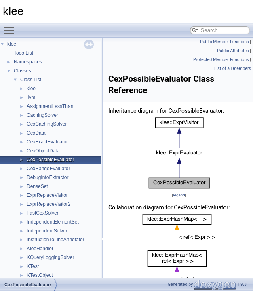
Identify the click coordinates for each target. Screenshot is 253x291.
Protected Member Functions (221, 59)
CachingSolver (42, 115)
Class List (30, 79)
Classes (22, 71)
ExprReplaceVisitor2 (49, 204)
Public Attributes (233, 50)
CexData (36, 133)
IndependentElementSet (53, 222)
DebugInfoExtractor (47, 177)
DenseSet (37, 186)
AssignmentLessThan (50, 106)
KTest (33, 266)
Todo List (23, 53)
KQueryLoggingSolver (50, 257)
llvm (31, 97)
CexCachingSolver (47, 124)
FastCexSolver (43, 213)
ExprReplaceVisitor (47, 195)
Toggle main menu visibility (11, 27)
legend (179, 195)
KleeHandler (40, 248)
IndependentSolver (47, 231)
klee (11, 44)
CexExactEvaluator (47, 142)
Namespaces (28, 62)
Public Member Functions (224, 41)
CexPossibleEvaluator (50, 159)
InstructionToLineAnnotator (55, 239)
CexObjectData (43, 151)
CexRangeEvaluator (48, 168)
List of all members (232, 68)
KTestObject (40, 275)
